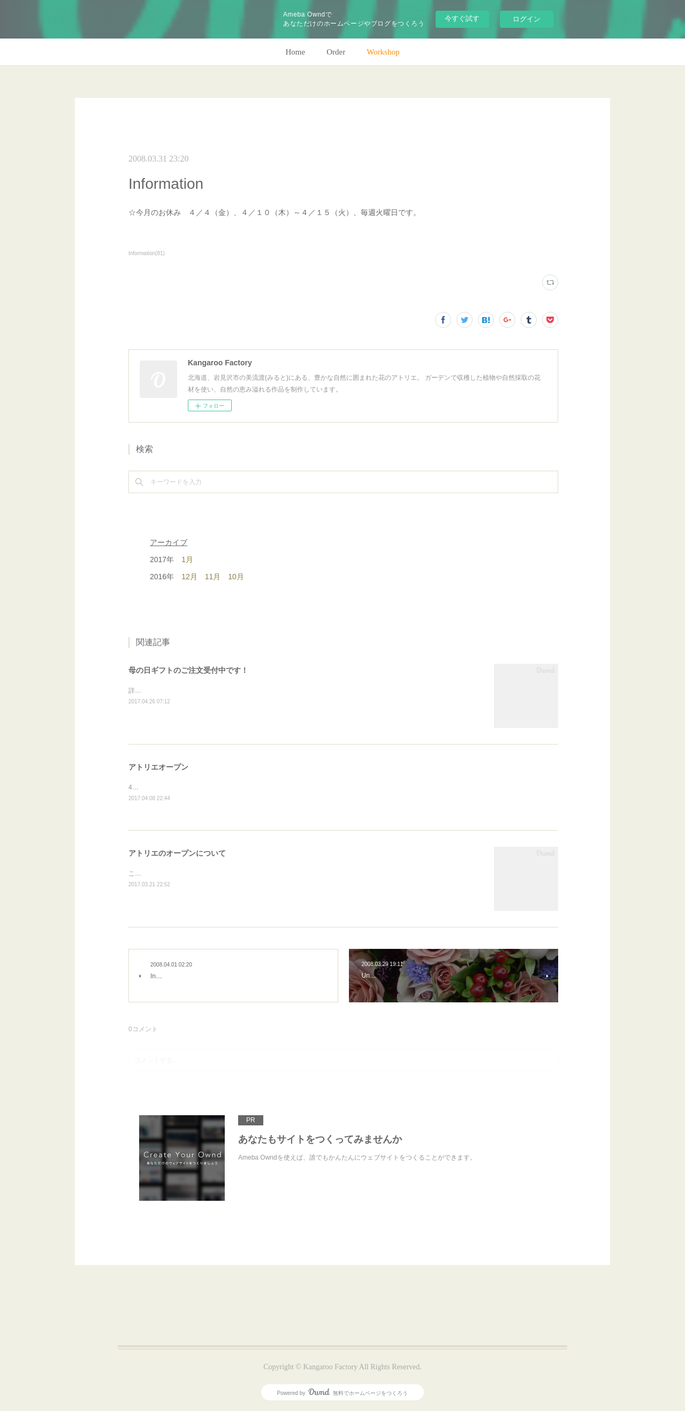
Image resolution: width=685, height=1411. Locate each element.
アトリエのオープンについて (177, 853)
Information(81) (146, 253)
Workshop (383, 52)
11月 (213, 576)
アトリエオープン (158, 767)
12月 (189, 576)
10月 (236, 576)
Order (335, 52)
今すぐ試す (462, 18)
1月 (187, 559)
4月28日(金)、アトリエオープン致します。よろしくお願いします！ (225, 787)
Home (296, 52)
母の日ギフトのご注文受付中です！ (188, 670)
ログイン (527, 19)
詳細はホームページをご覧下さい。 (179, 690)
